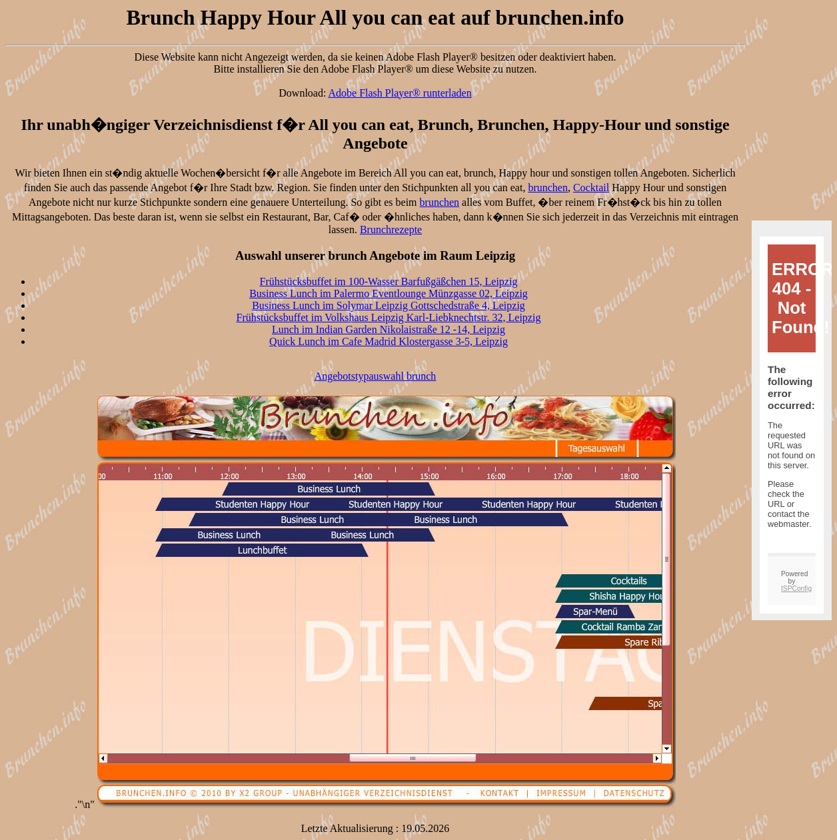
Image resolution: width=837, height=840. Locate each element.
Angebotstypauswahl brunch (375, 376)
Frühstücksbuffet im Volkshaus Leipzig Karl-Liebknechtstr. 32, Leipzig (389, 317)
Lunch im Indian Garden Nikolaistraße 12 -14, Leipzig (388, 329)
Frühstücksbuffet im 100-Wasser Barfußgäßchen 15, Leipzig (389, 281)
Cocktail (591, 187)
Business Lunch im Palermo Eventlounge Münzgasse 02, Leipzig (388, 293)
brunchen (548, 187)
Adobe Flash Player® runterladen (400, 93)
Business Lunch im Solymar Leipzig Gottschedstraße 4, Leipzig (388, 305)
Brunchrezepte (391, 229)
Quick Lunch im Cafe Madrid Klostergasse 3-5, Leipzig (388, 341)
